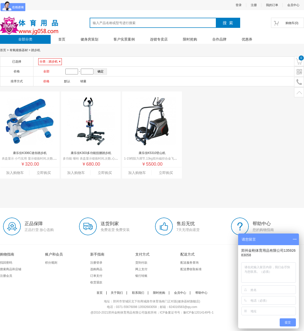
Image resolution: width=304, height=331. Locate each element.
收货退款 (96, 282)
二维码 (299, 72)
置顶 (299, 93)
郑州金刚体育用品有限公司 (126, 312)
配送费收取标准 (191, 269)
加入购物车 (15, 173)
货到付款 (141, 262)
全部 (46, 71)
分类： (50, 61)
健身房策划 (89, 39)
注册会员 (6, 276)
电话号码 (299, 82)
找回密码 (6, 262)
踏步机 (35, 50)
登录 (239, 5)
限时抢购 (190, 39)
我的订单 (272, 5)
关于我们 (117, 293)
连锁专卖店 (159, 39)
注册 (254, 5)
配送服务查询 (189, 262)
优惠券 (247, 39)
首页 (61, 39)
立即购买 (44, 173)
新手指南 (97, 254)
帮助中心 (201, 293)
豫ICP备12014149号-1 (198, 312)
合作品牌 (219, 39)
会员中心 (293, 5)
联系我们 (138, 293)
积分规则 (51, 262)
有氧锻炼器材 (19, 50)
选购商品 (96, 269)
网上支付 (141, 269)
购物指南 (7, 254)
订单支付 (96, 276)
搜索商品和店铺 (10, 269)
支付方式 (142, 254)
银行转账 (141, 276)
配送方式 (187, 254)
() (292, 23)
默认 (67, 81)
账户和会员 (54, 254)
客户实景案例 (124, 39)
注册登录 (96, 262)
